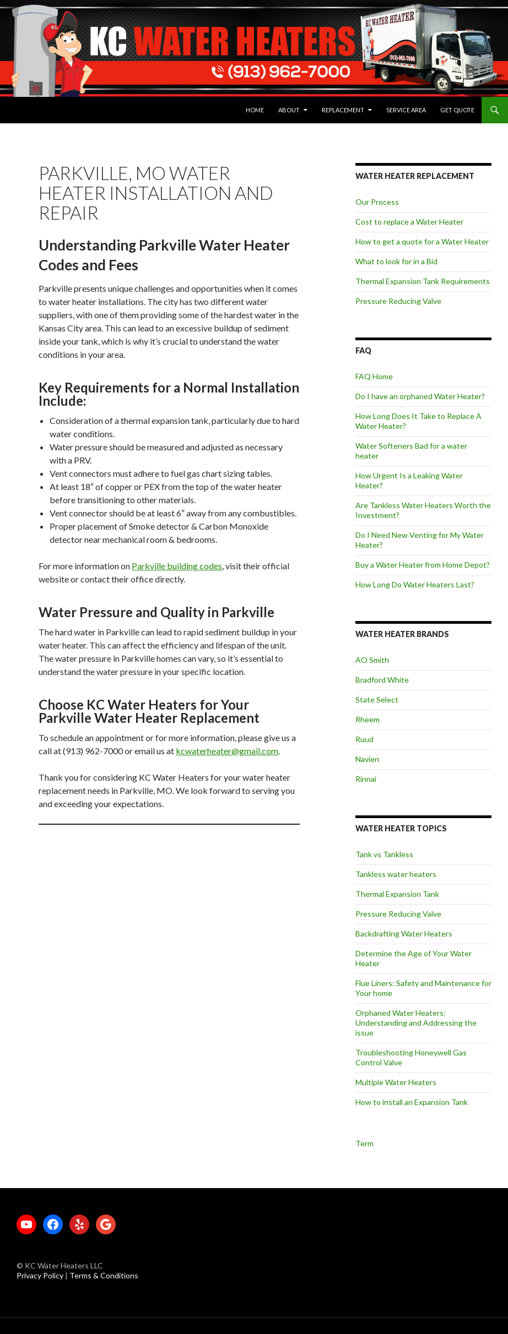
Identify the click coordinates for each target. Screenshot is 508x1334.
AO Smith (372, 660)
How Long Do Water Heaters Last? (414, 584)
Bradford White (382, 679)
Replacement (343, 109)
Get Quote (457, 109)
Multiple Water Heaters (395, 1082)
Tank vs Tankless (384, 854)
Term (364, 1143)
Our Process (377, 201)
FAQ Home (374, 376)
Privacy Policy (41, 1275)
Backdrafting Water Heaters (403, 933)
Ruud (364, 739)
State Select (376, 699)
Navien (367, 759)
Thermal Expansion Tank (397, 894)
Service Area (406, 109)
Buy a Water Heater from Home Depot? (422, 564)
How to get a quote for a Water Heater (422, 241)
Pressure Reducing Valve (398, 301)
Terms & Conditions (103, 1275)
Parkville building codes (177, 565)
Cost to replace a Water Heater (409, 221)
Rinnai (365, 778)
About (289, 109)
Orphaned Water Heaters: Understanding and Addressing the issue (416, 1022)
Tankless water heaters (395, 874)
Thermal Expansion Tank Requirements (422, 281)
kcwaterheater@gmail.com (227, 750)
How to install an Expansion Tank (411, 1102)
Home (255, 109)
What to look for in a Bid (396, 261)
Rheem (367, 719)
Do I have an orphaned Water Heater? (420, 396)
